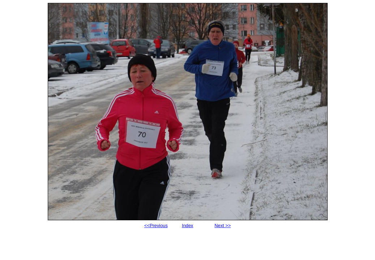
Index (187, 225)
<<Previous (156, 225)
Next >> (222, 225)
